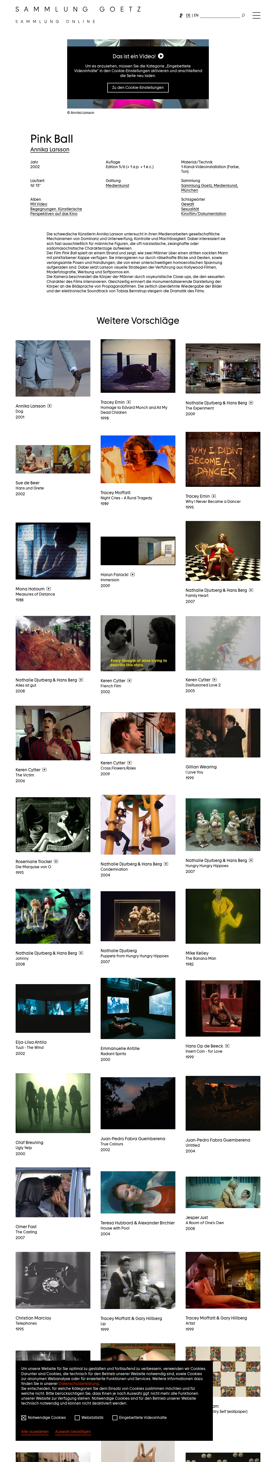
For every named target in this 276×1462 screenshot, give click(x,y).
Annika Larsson (49, 149)
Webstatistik (92, 1417)
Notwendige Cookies (47, 1417)
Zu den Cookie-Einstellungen (138, 87)
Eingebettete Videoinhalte (143, 1417)
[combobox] (220, 14)
